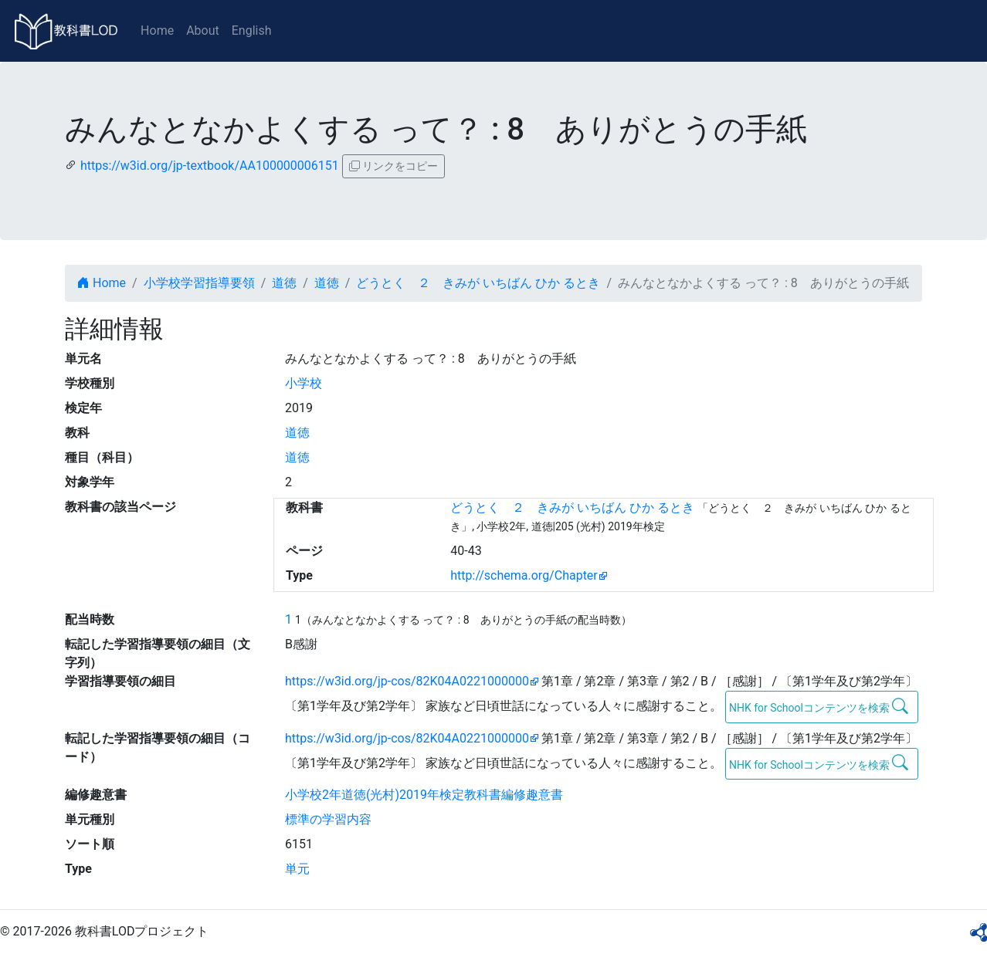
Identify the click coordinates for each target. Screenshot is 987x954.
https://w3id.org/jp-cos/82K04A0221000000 (407, 681)
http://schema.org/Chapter (524, 575)
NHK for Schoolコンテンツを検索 (819, 706)
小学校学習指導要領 (199, 283)
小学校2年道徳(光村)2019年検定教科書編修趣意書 (424, 794)
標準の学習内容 (328, 819)
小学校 (303, 383)
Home (157, 30)
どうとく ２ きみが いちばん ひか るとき (478, 283)
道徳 (284, 283)
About (202, 30)
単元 (297, 868)
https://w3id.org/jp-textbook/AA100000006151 (209, 165)
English (252, 30)
